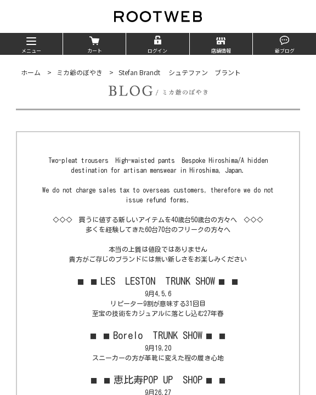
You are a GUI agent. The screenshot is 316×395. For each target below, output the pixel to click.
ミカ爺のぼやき (80, 72)
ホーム (31, 72)
